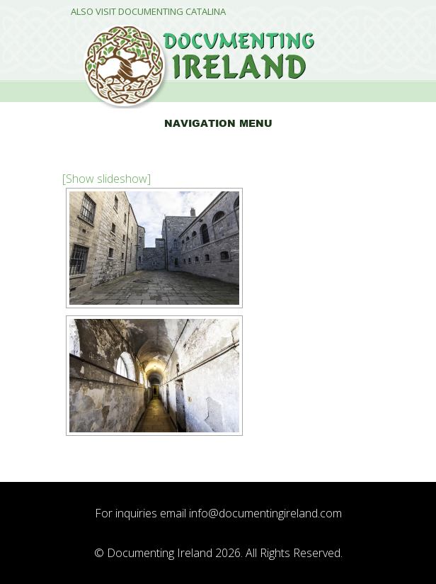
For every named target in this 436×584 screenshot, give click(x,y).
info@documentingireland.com (265, 513)
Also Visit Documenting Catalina (148, 11)
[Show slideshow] (106, 178)
